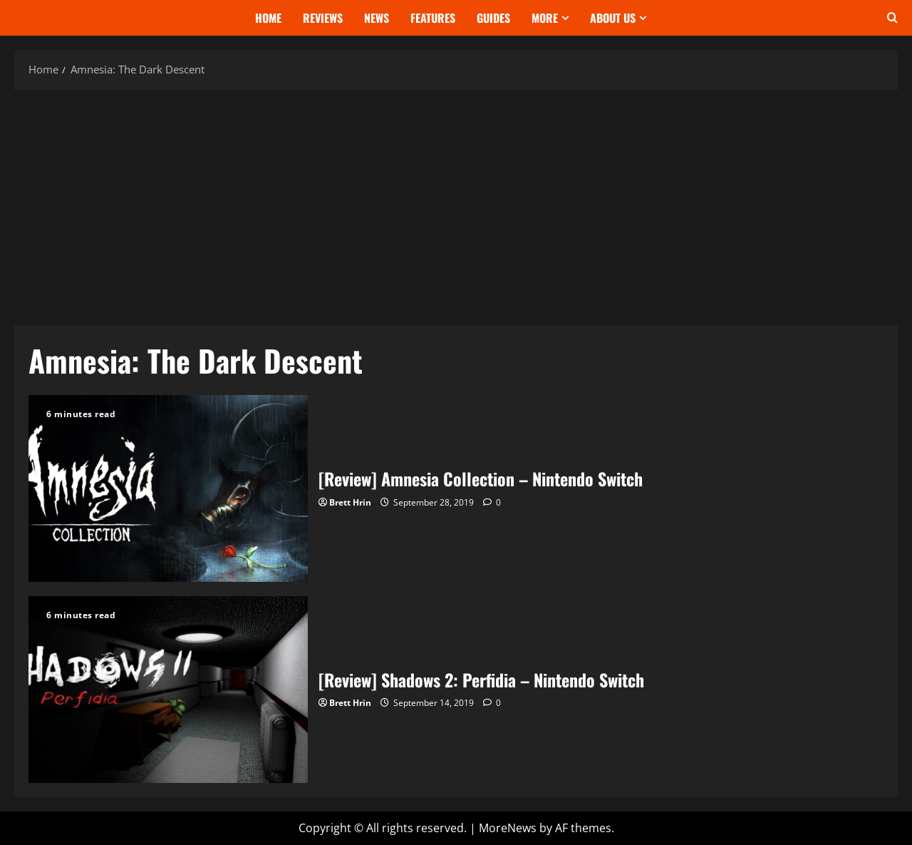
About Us (613, 17)
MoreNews (508, 828)
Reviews (323, 17)
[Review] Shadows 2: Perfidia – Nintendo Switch (168, 689)
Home (268, 17)
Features (432, 17)
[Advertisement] (456, 204)
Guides (493, 17)
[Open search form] (892, 18)
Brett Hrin (350, 502)
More (545, 17)
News (376, 17)
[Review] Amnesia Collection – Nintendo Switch (168, 488)
